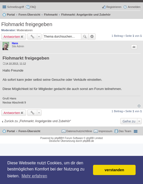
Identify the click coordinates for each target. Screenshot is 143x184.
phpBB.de (88, 141)
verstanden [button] (114, 170)
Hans (15, 43)
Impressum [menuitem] (105, 131)
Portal (11, 14)
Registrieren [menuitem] (113, 6)
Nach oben (139, 106)
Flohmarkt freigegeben (26, 24)
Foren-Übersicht (29, 131)
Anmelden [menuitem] (134, 6)
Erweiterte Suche (92, 36)
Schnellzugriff (15, 6)
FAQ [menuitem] (33, 6)
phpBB (58, 138)
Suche (85, 36)
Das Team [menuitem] (125, 131)
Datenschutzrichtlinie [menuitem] (79, 131)
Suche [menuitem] (138, 15)
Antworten (12, 36)
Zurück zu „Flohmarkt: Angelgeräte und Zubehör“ (37, 121)
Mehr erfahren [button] (34, 176)
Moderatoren (25, 30)
